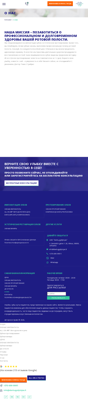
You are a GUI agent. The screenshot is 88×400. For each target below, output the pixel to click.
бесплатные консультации (21, 183)
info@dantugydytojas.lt (58, 249)
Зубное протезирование (56, 209)
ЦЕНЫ (6, 278)
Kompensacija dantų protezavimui (59, 212)
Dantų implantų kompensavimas (17, 215)
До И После (9, 289)
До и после (4, 349)
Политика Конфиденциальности (16, 243)
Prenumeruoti (57, 298)
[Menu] (4, 4)
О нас (6, 292)
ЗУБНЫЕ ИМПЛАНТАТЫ (12, 209)
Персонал (4, 355)
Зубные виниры (10, 228)
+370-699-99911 (55, 254)
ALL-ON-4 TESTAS (36, 378)
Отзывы (3, 352)
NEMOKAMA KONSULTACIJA (59, 3)
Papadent (8, 20)
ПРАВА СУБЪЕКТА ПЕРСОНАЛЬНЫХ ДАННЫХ (20, 240)
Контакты (8, 295)
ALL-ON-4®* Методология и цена (17, 212)
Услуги (2, 325)
